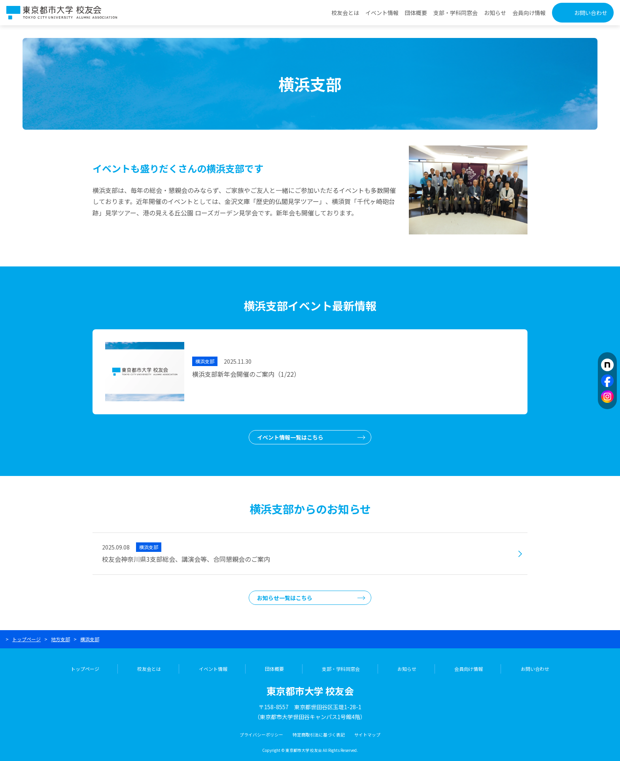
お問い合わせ (590, 13)
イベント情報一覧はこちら (290, 437)
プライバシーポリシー (261, 734)
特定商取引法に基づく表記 (319, 734)
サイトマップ (367, 734)
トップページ (26, 639)
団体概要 (416, 13)
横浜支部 (310, 83)
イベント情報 (382, 13)
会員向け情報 (529, 13)
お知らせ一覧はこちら (284, 598)
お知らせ (495, 13)
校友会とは (345, 13)
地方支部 (60, 639)
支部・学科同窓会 (455, 13)
